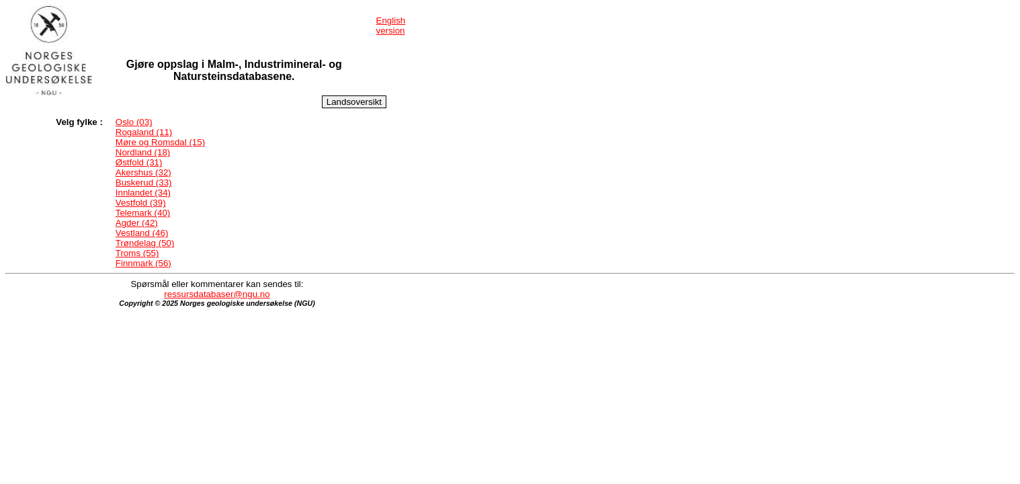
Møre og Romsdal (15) (160, 142)
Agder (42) (137, 223)
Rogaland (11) (144, 132)
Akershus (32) (143, 172)
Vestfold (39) (141, 203)
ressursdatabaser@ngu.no (216, 294)
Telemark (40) (143, 213)
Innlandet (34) (143, 193)
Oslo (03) (134, 122)
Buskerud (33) (144, 182)
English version (391, 25)
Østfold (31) (139, 162)
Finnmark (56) (143, 263)
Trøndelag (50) (145, 243)
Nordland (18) (143, 152)
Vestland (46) (142, 233)
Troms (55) (137, 253)
